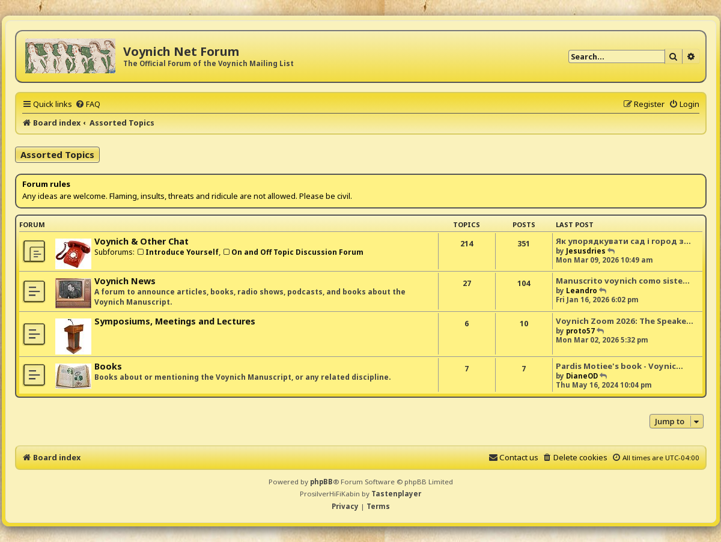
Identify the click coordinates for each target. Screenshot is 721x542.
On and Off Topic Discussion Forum (293, 252)
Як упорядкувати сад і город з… (623, 241)
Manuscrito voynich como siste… (623, 280)
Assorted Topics (57, 154)
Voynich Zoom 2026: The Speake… (624, 320)
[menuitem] (87, 104)
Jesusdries (586, 250)
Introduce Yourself (177, 252)
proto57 (580, 330)
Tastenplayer (396, 493)
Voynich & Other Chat (141, 241)
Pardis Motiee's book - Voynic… (619, 366)
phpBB (321, 481)
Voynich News (125, 281)
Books (108, 366)
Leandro (581, 290)
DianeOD (582, 375)
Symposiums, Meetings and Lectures (174, 321)
